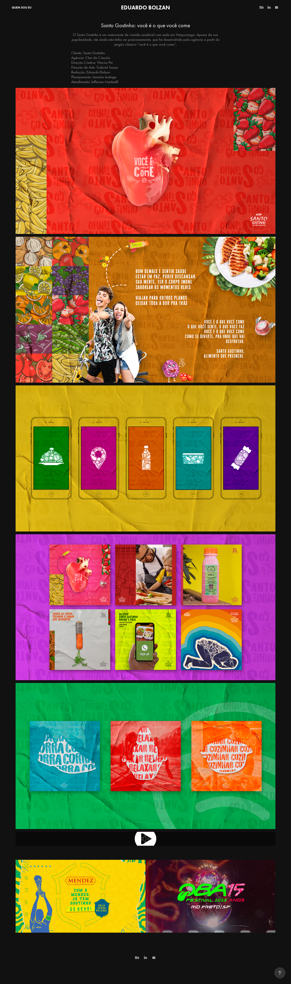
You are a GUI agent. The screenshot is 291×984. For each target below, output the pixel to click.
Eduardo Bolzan (145, 7)
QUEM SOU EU (21, 7)
